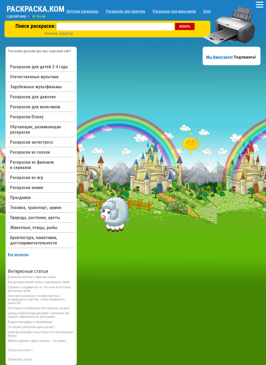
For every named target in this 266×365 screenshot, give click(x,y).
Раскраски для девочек (125, 11)
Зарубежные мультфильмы (36, 86)
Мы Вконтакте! (219, 57)
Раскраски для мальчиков (174, 11)
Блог (207, 11)
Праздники (20, 197)
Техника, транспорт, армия (35, 207)
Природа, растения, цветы (35, 217)
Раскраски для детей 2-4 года (39, 66)
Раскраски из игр (26, 177)
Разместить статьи (20, 359)
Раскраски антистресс (31, 142)
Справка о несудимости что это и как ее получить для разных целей (39, 288)
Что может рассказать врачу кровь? (31, 327)
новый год (66, 33)
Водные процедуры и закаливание (30, 322)
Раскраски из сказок (30, 152)
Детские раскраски (82, 11)
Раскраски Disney (27, 116)
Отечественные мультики (34, 76)
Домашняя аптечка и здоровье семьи (32, 277)
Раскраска (35, 9)
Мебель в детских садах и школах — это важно (37, 341)
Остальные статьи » (20, 350)
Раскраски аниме (26, 187)
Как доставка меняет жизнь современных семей (38, 282)
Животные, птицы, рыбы (33, 227)
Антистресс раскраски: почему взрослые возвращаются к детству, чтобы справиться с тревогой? (36, 299)
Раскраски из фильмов (32, 164)
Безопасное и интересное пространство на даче (38, 308)
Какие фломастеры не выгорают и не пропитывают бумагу (40, 333)
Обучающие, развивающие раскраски (35, 129)
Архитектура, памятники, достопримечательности (33, 240)
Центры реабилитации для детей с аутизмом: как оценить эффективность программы (38, 315)
